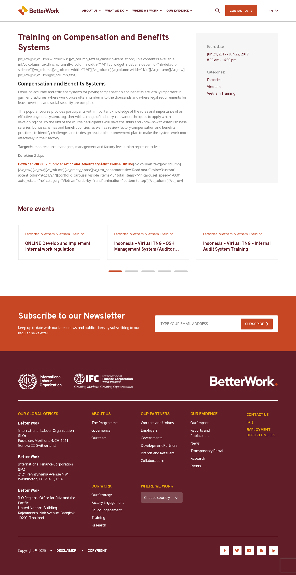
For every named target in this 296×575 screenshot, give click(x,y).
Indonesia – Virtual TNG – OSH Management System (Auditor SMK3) (144, 249)
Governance (101, 430)
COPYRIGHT (97, 551)
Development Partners (159, 445)
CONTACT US (239, 11)
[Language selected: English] (270, 11)
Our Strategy (101, 494)
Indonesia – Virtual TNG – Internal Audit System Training (237, 246)
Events (195, 465)
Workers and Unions (157, 422)
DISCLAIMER (66, 551)
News (195, 443)
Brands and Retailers (158, 453)
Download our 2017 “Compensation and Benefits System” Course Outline (75, 164)
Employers (149, 430)
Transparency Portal (206, 450)
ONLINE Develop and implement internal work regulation (58, 246)
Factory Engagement (107, 502)
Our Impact (199, 422)
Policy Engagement (107, 510)
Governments (151, 437)
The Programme (104, 422)
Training (98, 517)
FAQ (249, 422)
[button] (115, 271)
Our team (99, 437)
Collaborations (153, 460)
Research (197, 458)
